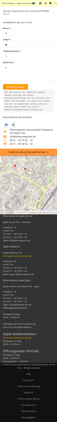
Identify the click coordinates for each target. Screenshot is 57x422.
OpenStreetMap (22, 212)
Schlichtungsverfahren (28, 398)
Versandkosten (28, 405)
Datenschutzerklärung (15, 98)
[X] (13, 125)
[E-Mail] (28, 45)
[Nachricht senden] (15, 87)
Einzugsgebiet (28, 417)
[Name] (28, 33)
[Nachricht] (28, 73)
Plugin (39, 212)
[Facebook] (6, 125)
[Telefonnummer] (28, 56)
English (20, 327)
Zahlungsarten (28, 411)
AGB (28, 374)
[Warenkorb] (50, 3)
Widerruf (28, 392)
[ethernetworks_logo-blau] (33, 3)
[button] (40, 3)
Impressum (28, 380)
